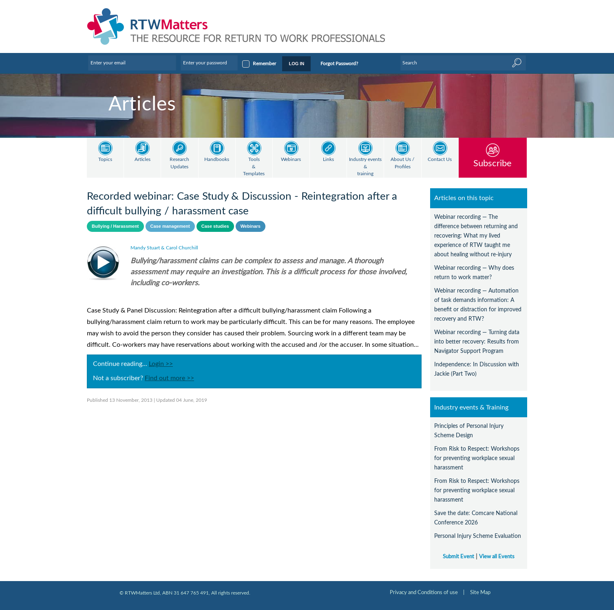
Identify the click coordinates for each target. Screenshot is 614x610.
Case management (170, 226)
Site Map (480, 592)
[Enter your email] (132, 62)
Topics (105, 159)
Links (328, 159)
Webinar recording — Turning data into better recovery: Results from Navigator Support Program (476, 341)
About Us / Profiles (402, 163)
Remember (264, 63)
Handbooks (216, 159)
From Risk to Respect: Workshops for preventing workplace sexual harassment (476, 458)
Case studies (215, 226)
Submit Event (458, 556)
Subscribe (492, 163)
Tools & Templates (254, 166)
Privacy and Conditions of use (424, 592)
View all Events (497, 556)
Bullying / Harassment (115, 226)
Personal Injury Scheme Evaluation (477, 536)
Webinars (291, 159)
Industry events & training (365, 166)
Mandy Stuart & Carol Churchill (164, 247)
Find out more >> (169, 378)
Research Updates (179, 163)
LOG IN (296, 63)
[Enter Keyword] (463, 62)
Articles (142, 159)
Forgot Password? (339, 63)
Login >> (161, 364)
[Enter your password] (209, 62)
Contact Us (440, 159)
